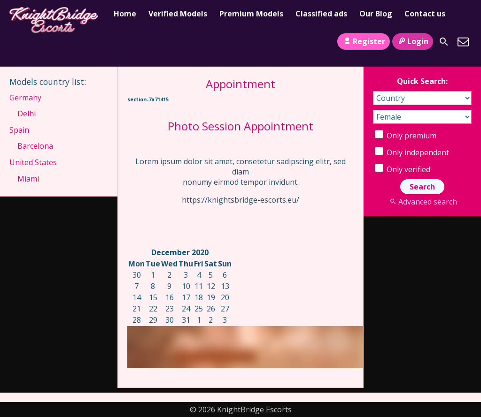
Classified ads (321, 13)
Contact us (424, 13)
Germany (25, 97)
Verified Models (177, 13)
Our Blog (375, 13)
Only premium (405, 135)
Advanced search (422, 202)
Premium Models (251, 13)
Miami (28, 179)
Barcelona (35, 146)
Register (363, 41)
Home (125, 13)
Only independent (412, 152)
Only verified (402, 169)
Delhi (26, 113)
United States (33, 162)
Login (412, 41)
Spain (19, 130)
